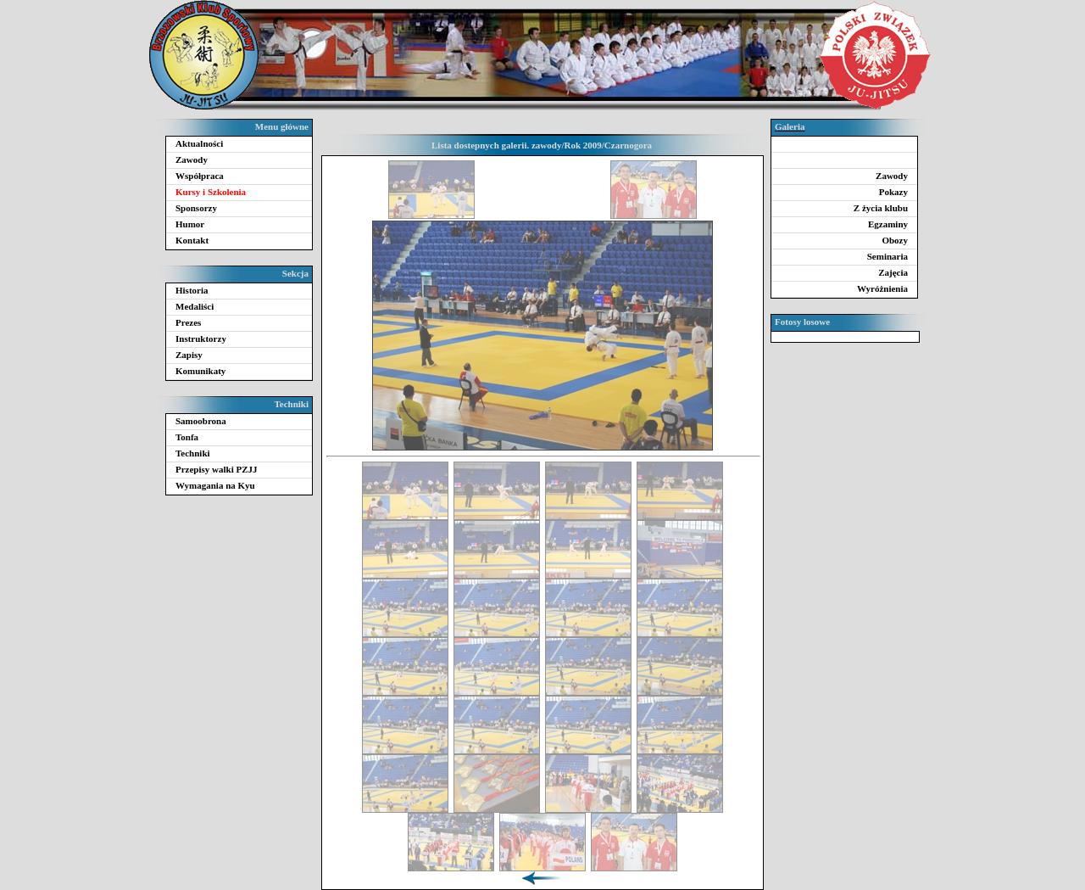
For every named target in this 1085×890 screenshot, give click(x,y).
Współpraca (199, 176)
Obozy (895, 240)
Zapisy (189, 355)
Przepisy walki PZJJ (216, 469)
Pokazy (893, 192)
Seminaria (887, 256)
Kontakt (192, 240)
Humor (189, 224)
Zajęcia (893, 272)
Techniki (192, 453)
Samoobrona (200, 421)
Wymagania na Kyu (215, 485)
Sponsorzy (196, 208)
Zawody (191, 159)
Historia (192, 290)
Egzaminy (888, 224)
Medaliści (194, 306)
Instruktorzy (200, 338)
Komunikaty (200, 371)
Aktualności (199, 143)
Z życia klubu (881, 208)
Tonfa (186, 437)
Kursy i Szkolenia (210, 192)
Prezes (188, 322)
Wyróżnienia (882, 288)
